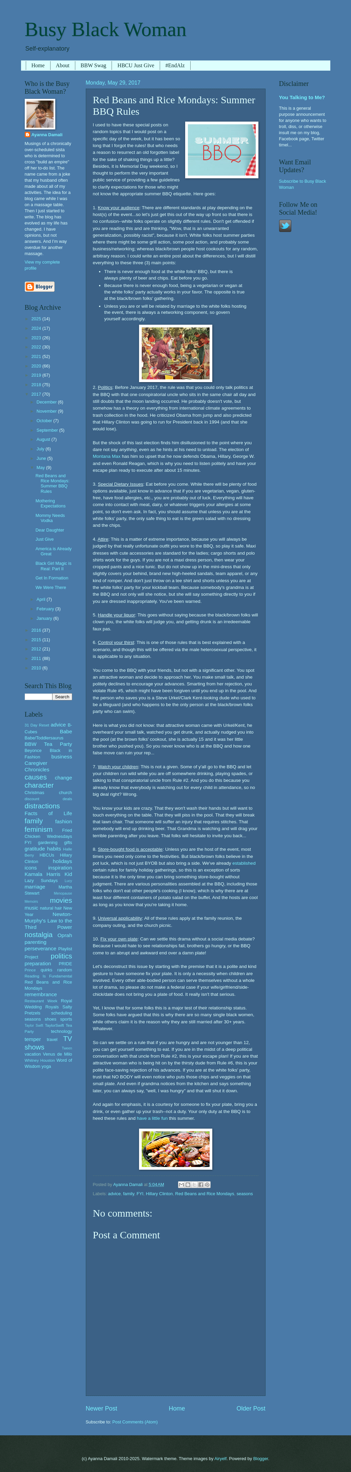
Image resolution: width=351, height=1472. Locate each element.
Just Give (45, 539)
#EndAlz (175, 65)
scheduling (61, 1013)
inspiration (60, 867)
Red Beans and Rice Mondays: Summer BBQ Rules (53, 483)
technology (61, 1031)
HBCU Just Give (135, 65)
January (45, 618)
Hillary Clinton (159, 1193)
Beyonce (33, 750)
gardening (47, 842)
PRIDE (65, 963)
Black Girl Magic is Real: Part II (54, 566)
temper (33, 1039)
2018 (36, 384)
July (41, 448)
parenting (35, 942)
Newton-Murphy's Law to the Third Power (48, 920)
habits (54, 848)
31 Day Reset (37, 725)
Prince (30, 970)
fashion (63, 821)
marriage (35, 887)
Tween (67, 1048)
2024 (36, 328)
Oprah (65, 935)
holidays (62, 861)
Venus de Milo (57, 1054)
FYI (140, 1193)
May (41, 467)
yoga (46, 1066)
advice (114, 1193)
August (44, 439)
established (243, 863)
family (128, 1193)
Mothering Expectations (51, 503)
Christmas (34, 792)
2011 (36, 658)
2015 (36, 639)
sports (66, 1019)
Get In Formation (52, 577)
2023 (36, 337)
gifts (68, 842)
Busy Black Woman (106, 29)
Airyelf (220, 1458)
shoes (50, 1019)
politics (61, 956)
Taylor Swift (34, 1025)
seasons (245, 1193)
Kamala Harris (43, 874)
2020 (36, 366)
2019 (36, 375)
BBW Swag (93, 65)
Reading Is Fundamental (48, 976)
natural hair (51, 908)
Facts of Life (48, 813)
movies (61, 900)
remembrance (41, 994)
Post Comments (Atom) (135, 1421)
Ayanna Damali (47, 134)
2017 (36, 394)
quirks (46, 969)
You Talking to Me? (302, 97)
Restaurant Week (41, 1001)
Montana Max (107, 456)
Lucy (68, 881)
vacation (33, 1054)
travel (52, 1039)
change (63, 777)
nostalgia (39, 934)
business (62, 756)
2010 (36, 667)
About (63, 65)
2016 (36, 630)
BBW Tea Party (48, 744)
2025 (36, 318)
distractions (42, 806)
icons (31, 867)
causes (36, 777)
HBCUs (47, 855)
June (42, 458)
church (65, 792)
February (46, 608)
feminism (39, 829)
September (48, 430)
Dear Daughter (50, 530)
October (45, 420)
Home (38, 65)
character (39, 785)
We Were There (51, 587)
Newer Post (101, 1408)
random (64, 969)
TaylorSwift (54, 1025)
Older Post (250, 1408)
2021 (36, 356)
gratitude (35, 848)
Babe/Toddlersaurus (44, 737)
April (41, 599)
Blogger (260, 1458)
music (31, 908)
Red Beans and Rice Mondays (204, 1193)
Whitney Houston (40, 1060)
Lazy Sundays (41, 880)
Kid (68, 874)
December (47, 402)
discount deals (48, 799)
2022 (36, 346)
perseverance (41, 948)
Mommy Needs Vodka (50, 518)
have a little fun (152, 1118)
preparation (38, 963)
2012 (36, 648)
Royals (52, 1006)
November (47, 411)
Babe (66, 731)
